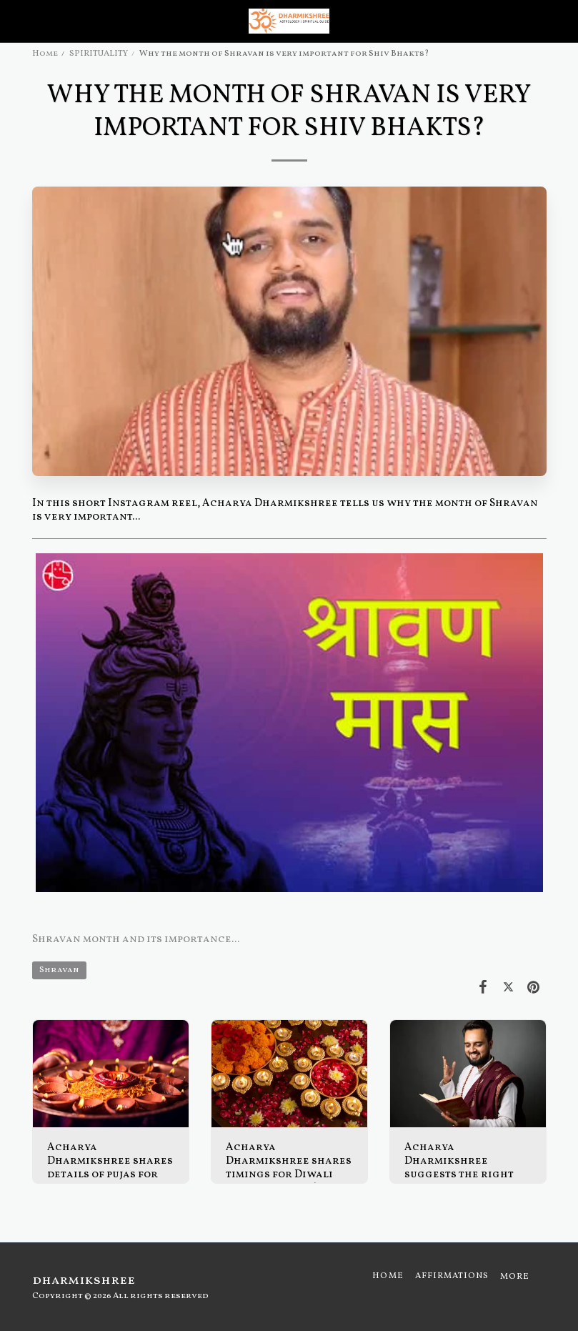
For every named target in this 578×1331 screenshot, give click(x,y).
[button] (16, 21)
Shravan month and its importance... (135, 939)
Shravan (59, 970)
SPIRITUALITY (98, 53)
